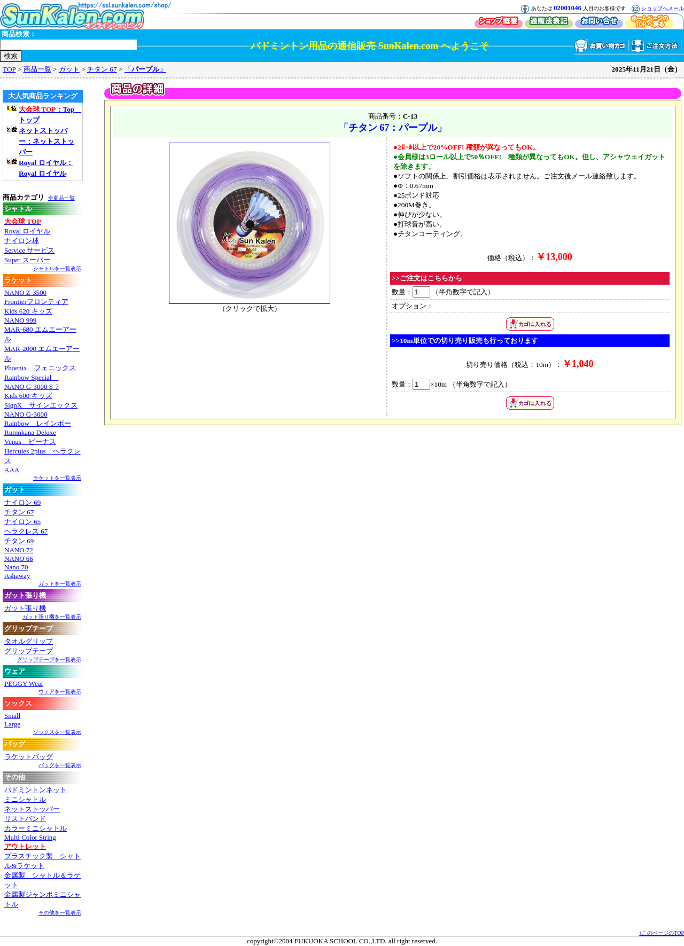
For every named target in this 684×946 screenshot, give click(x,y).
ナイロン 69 (22, 502)
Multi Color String (30, 837)
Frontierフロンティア (36, 302)
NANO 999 (20, 320)
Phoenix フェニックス (40, 368)
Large (12, 724)
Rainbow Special (31, 377)
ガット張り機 (25, 608)
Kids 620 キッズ (28, 311)
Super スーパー (27, 260)
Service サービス (29, 250)
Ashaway (17, 576)
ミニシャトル (25, 799)
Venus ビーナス (30, 441)
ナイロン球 (21, 241)
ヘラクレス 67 (26, 531)
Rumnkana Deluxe (30, 432)
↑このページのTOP (661, 933)
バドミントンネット (35, 790)
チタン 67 (102, 69)
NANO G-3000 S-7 (31, 386)
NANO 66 (18, 558)
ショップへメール (662, 8)
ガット (69, 69)
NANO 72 (18, 550)
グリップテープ (28, 651)
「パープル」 (145, 69)
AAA (11, 470)
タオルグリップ (28, 641)
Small (12, 716)
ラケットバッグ (28, 757)
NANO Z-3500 (25, 292)
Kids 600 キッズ (28, 396)
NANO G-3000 (26, 414)
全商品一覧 (61, 198)
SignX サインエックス (40, 405)
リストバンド (25, 819)
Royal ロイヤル (27, 231)
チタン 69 (19, 541)
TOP (9, 69)
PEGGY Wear (23, 683)
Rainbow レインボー (37, 423)
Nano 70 (16, 567)
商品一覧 (37, 69)
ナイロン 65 (22, 522)
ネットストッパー (32, 809)
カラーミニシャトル (35, 828)
